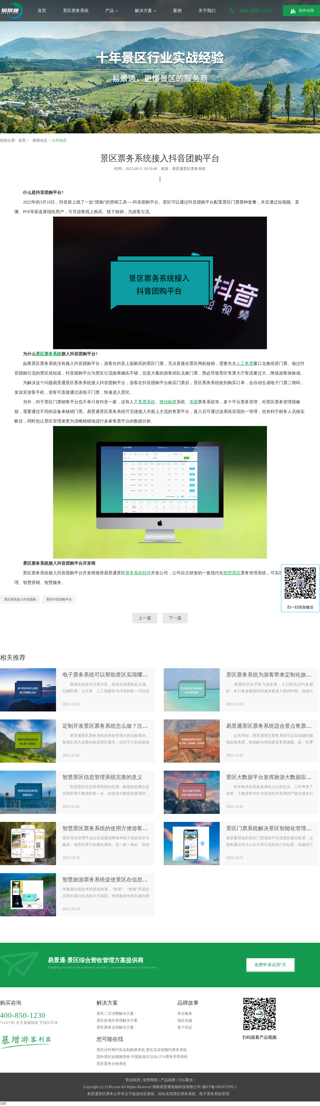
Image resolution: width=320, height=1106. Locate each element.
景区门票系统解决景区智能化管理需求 (271, 828)
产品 (111, 10)
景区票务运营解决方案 (115, 1027)
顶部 (3, 1103)
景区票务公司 (109, 1094)
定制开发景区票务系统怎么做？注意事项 (110, 726)
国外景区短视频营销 (113, 1057)
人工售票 (244, 363)
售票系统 (146, 402)
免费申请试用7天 (270, 964)
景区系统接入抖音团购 (20, 599)
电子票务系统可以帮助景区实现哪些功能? (111, 675)
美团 (193, 402)
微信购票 (168, 402)
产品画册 (168, 1080)
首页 (42, 10)
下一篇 (175, 618)
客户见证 (184, 1027)
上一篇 (144, 618)
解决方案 (145, 10)
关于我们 (206, 10)
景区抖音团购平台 (59, 599)
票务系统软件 (138, 573)
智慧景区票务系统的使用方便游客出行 (107, 828)
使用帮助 (150, 1080)
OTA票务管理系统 (173, 1057)
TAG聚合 (185, 1080)
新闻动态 (41, 140)
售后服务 (184, 1014)
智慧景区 (232, 573)
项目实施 (184, 1021)
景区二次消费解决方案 (115, 1014)
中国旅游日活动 (144, 1057)
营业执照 (132, 1080)
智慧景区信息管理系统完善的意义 (102, 777)
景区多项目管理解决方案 (117, 1021)
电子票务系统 (210, 1094)
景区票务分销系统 (111, 1064)
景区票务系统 (76, 10)
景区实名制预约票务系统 (166, 1050)
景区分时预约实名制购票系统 (121, 1050)
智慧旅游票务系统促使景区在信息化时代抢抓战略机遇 (126, 879)
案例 (177, 10)
